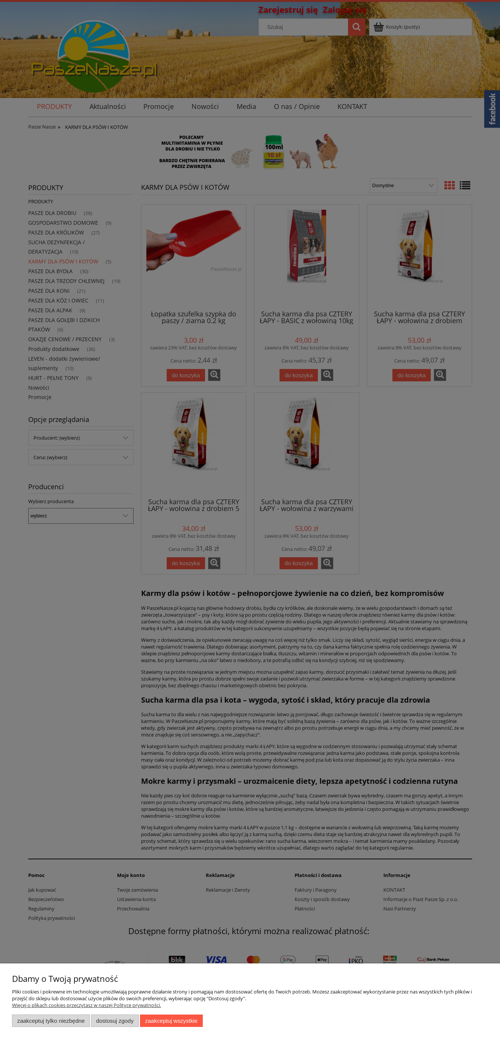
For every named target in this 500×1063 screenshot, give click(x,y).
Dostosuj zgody (115, 1021)
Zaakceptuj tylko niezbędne (51, 1021)
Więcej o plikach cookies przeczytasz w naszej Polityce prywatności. (86, 1005)
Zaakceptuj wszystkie (171, 1021)
